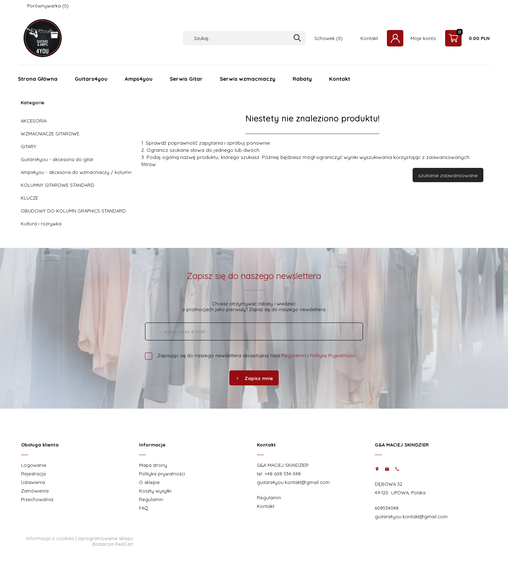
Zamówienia (35, 491)
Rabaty (302, 78)
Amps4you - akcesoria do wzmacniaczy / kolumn (76, 172)
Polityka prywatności (162, 473)
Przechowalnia (37, 499)
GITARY (28, 146)
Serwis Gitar (186, 78)
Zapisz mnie (254, 378)
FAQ (143, 508)
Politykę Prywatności (332, 355)
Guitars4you (91, 78)
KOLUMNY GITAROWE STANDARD (57, 185)
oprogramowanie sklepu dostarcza (105, 541)
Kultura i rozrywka (41, 223)
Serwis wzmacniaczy (247, 78)
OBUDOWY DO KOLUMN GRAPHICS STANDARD (73, 211)
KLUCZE (29, 198)
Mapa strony (153, 465)
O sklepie (149, 482)
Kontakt (369, 38)
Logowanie (33, 465)
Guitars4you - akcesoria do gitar (57, 159)
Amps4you (139, 78)
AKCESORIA (33, 121)
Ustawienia (33, 482)
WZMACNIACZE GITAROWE (50, 133)
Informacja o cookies (50, 538)
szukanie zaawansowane (448, 175)
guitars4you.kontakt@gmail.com (293, 482)
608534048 (387, 508)
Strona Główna (38, 78)
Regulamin (294, 355)
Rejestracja (33, 473)
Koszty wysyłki (155, 491)
